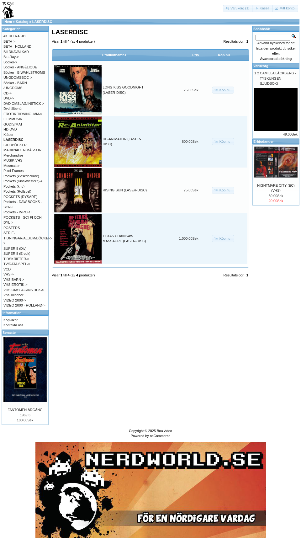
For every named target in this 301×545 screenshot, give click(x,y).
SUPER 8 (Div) (14, 248)
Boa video (164, 431)
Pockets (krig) (13, 186)
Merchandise (13, 155)
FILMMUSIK (12, 119)
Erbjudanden (263, 141)
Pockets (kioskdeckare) (21, 176)
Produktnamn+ (114, 55)
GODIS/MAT (13, 124)
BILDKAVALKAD (16, 52)
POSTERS (11, 228)
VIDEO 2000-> (14, 300)
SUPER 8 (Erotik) (16, 253)
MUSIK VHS (13, 160)
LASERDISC (42, 22)
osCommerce (160, 436)
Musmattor (11, 166)
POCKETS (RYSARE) (20, 197)
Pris (195, 55)
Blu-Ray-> (11, 57)
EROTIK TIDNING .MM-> (22, 114)
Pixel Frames (13, 171)
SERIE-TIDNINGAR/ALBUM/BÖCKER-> (27, 238)
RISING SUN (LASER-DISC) (125, 190)
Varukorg (260, 66)
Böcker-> (10, 62)
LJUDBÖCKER (15, 145)
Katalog (22, 22)
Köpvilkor (10, 320)
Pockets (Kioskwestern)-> (23, 181)
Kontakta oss (13, 325)
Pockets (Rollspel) (17, 191)
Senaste (9, 332)
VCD (7, 269)
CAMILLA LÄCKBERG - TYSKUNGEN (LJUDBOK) (278, 78)
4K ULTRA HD (14, 36)
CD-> (7, 93)
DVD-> (8, 98)
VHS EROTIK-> (15, 284)
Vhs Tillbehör (13, 295)
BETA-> (9, 41)
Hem (8, 22)
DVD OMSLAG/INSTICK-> (23, 103)
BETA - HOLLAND (17, 46)
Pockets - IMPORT (17, 212)
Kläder (8, 134)
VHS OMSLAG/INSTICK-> (23, 290)
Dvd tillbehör (13, 108)
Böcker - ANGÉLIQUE (20, 67)
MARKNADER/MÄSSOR (22, 150)
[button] (238, 8)
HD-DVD (10, 129)
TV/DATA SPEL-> (16, 264)
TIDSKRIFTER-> (16, 259)
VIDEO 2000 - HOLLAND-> (24, 305)
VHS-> (8, 274)
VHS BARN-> (13, 279)
